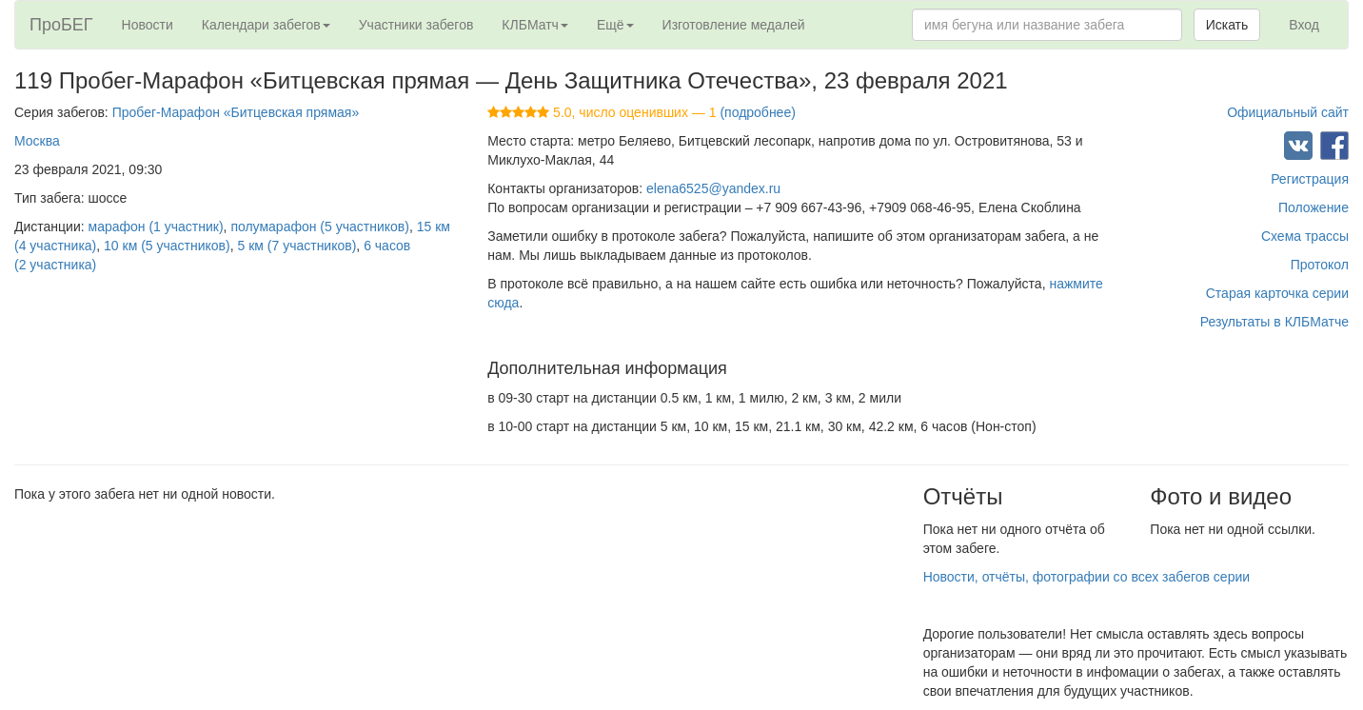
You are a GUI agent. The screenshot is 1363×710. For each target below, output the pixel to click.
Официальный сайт (1288, 112)
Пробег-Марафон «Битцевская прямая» (236, 112)
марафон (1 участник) (156, 226)
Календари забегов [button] (266, 24)
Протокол (1320, 264)
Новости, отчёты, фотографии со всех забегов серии (1086, 576)
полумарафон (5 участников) (319, 226)
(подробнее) (757, 112)
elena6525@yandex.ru (713, 188)
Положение (1313, 207)
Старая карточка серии (1277, 293)
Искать (1227, 24)
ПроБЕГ (61, 24)
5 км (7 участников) (296, 245)
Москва (37, 140)
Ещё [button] (615, 24)
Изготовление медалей (733, 24)
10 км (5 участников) (167, 245)
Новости (147, 24)
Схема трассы (1305, 236)
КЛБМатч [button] (535, 24)
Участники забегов (416, 24)
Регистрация (1310, 179)
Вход (1304, 24)
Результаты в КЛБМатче (1274, 321)
